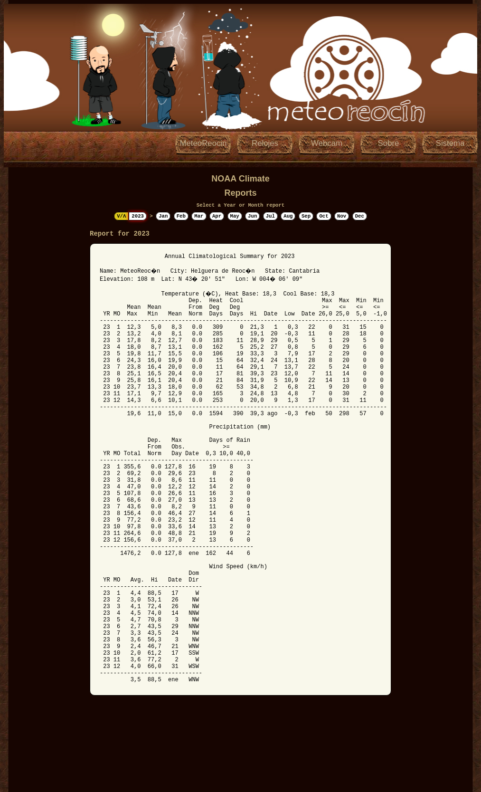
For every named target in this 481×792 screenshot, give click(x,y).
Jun (252, 216)
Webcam (326, 143)
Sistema (450, 143)
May (234, 216)
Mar (198, 216)
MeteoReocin (203, 143)
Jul (270, 216)
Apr (216, 216)
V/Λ (121, 216)
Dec (359, 216)
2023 (138, 216)
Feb (181, 216)
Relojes (265, 143)
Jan (163, 216)
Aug (287, 216)
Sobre (388, 143)
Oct (323, 216)
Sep (306, 216)
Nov (341, 216)
